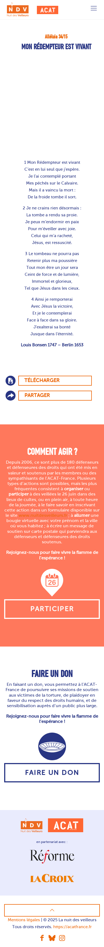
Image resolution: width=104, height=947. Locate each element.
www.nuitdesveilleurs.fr (43, 515)
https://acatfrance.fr (72, 927)
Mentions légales (24, 920)
